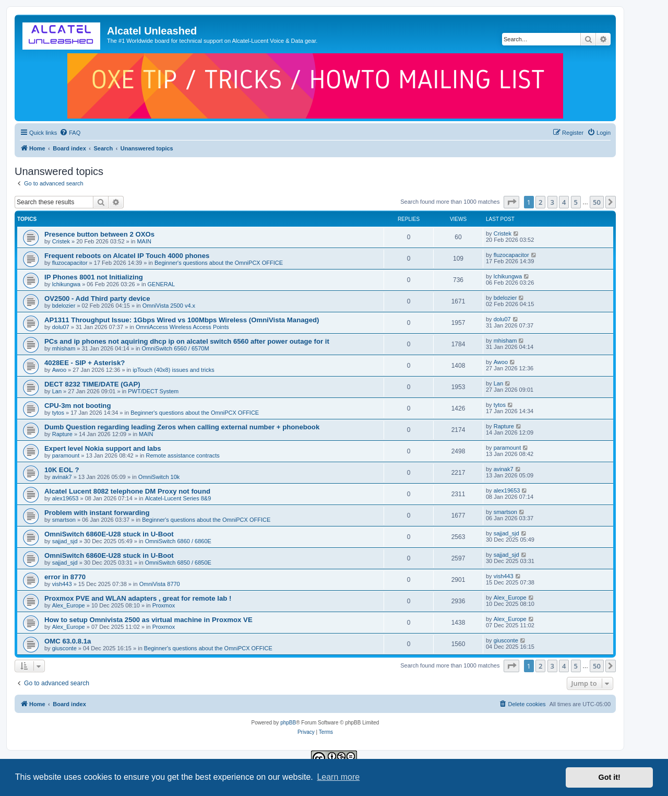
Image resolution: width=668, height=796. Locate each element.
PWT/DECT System (153, 391)
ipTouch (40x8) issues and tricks (173, 370)
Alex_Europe (68, 605)
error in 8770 (65, 577)
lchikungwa (66, 284)
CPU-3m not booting (77, 405)
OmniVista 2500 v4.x (168, 305)
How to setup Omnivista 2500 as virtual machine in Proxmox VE (148, 620)
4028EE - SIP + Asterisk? (84, 363)
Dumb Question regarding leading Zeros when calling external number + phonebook (181, 427)
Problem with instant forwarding (96, 513)
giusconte (64, 648)
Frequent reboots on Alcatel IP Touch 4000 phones (126, 256)
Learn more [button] (338, 776)
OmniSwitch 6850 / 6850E (178, 562)
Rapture (62, 434)
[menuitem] (69, 132)
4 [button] (564, 202)
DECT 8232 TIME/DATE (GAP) (92, 384)
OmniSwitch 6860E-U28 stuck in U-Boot (109, 534)
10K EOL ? (61, 470)
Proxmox (163, 605)
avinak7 (62, 477)
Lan (57, 391)
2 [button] (540, 202)
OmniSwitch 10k (159, 477)
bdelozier (64, 305)
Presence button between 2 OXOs (99, 234)
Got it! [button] (610, 777)
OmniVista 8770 (159, 584)
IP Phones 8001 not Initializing (93, 277)
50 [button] (597, 202)
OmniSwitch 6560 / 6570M (175, 348)
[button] (511, 202)
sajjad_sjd (65, 541)
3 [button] (552, 202)
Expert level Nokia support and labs (102, 448)
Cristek (61, 241)
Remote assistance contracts (183, 455)
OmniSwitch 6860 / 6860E (178, 541)
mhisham (64, 348)
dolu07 (60, 327)
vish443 (62, 584)
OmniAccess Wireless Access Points (182, 327)
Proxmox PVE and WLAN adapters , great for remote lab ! (137, 598)
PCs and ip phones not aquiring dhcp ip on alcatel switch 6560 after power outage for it (186, 341)
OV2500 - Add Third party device (97, 298)
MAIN (144, 241)
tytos (58, 412)
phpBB (288, 722)
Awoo (59, 370)
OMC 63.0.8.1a (67, 641)
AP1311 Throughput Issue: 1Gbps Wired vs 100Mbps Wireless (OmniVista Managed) (181, 320)
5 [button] (576, 202)
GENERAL (161, 284)
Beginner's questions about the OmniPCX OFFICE (218, 263)
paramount (66, 455)
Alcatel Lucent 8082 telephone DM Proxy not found (127, 491)
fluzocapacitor (70, 263)
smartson (64, 520)
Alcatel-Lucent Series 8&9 (178, 498)
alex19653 (65, 498)
